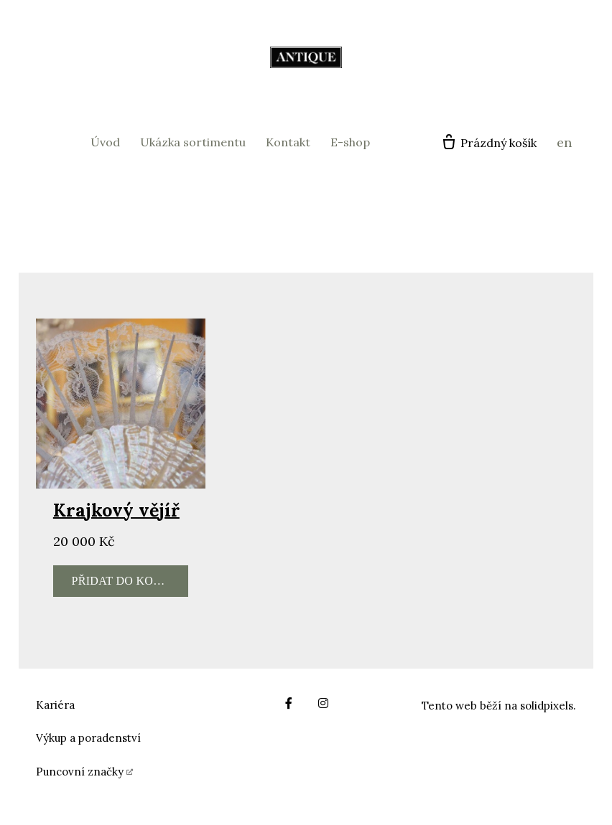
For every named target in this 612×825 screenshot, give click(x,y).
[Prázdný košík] (488, 143)
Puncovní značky (80, 771)
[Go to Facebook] (289, 703)
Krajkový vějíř (116, 510)
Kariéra (55, 705)
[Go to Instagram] (323, 703)
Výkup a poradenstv (86, 738)
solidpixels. (548, 705)
